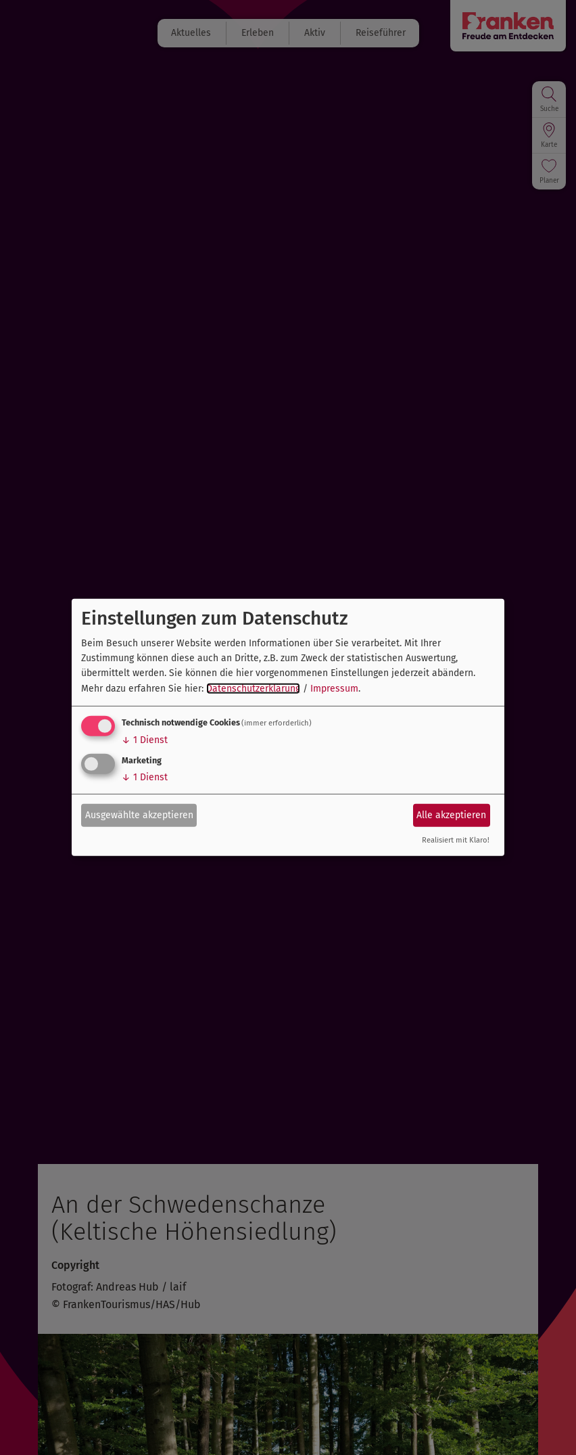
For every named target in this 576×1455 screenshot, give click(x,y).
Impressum (334, 688)
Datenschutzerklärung (253, 688)
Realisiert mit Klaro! (455, 840)
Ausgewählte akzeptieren (139, 814)
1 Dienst (145, 740)
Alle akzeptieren (451, 814)
